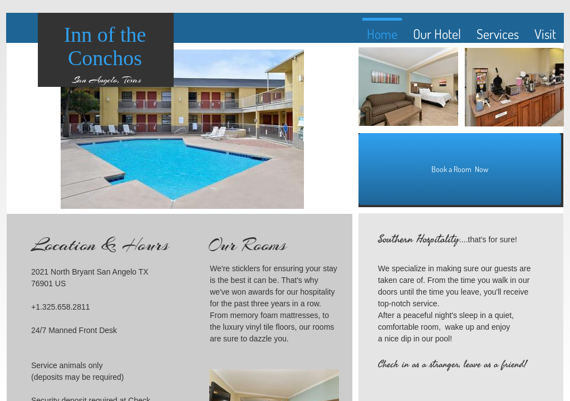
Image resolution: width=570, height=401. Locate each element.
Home (382, 33)
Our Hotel (437, 33)
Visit (545, 33)
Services (497, 33)
